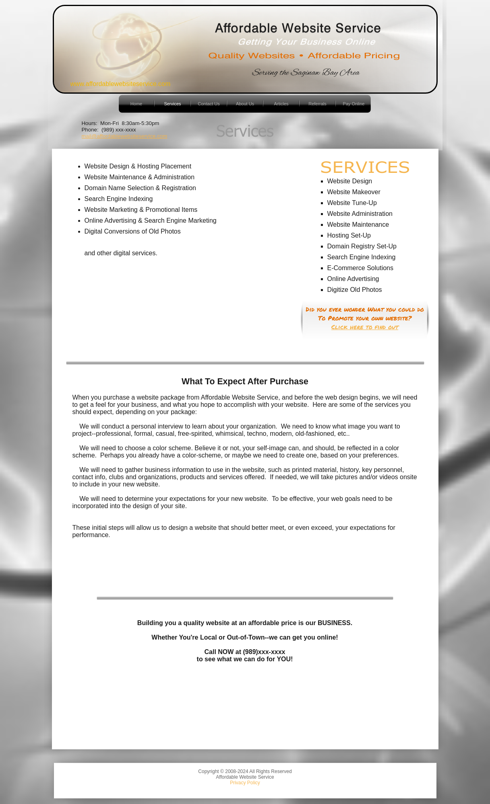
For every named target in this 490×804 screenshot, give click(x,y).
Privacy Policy (245, 783)
